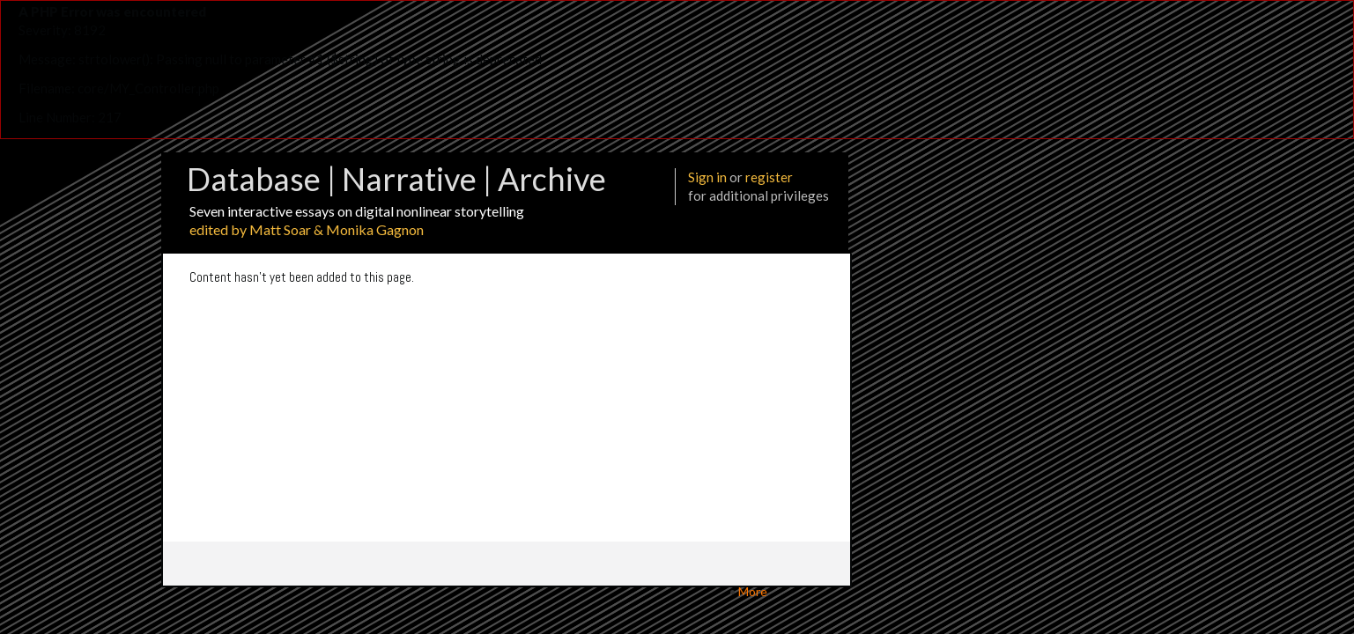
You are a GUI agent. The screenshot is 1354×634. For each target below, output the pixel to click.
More (752, 591)
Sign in (707, 177)
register (769, 177)
